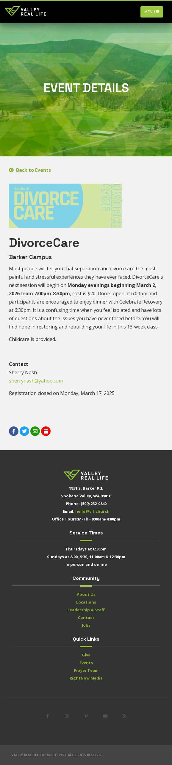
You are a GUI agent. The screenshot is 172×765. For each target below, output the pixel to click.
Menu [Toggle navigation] (151, 12)
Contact (86, 617)
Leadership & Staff (86, 609)
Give (86, 655)
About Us (86, 594)
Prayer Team (86, 670)
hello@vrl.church (92, 511)
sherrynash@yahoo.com (36, 380)
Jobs (86, 625)
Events (86, 662)
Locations (86, 602)
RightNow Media (86, 678)
